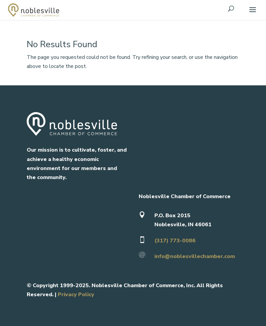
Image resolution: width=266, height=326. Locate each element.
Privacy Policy (76, 294)
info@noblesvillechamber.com (194, 256)
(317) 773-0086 (174, 240)
